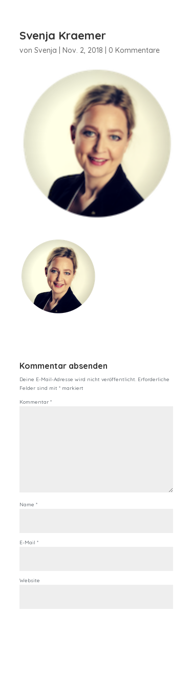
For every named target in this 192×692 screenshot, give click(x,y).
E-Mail (28, 542)
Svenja (45, 50)
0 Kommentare (134, 50)
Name (28, 504)
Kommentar (35, 402)
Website (29, 580)
